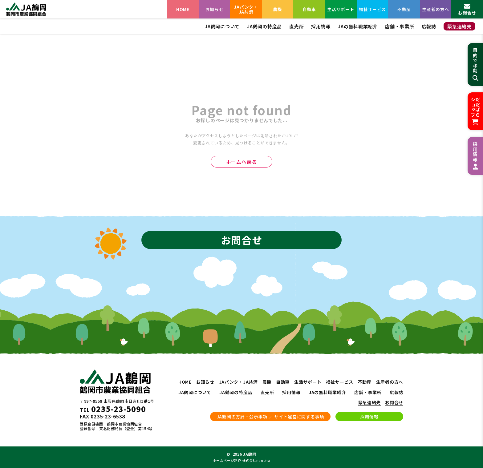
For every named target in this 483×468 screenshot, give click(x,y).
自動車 (309, 9)
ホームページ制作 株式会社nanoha (241, 460)
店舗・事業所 (399, 26)
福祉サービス (372, 9)
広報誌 (429, 26)
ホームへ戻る (241, 161)
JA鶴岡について (222, 26)
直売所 (296, 26)
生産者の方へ (435, 9)
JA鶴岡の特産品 (264, 26)
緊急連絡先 (459, 26)
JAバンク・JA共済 (246, 9)
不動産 (404, 9)
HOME (182, 9)
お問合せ (394, 402)
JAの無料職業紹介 (358, 26)
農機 (277, 9)
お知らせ (214, 9)
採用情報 (321, 26)
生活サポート (340, 9)
